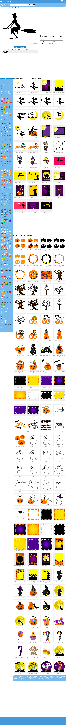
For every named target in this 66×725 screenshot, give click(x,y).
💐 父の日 (3, 85)
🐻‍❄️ (10, 127)
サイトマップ (4, 717)
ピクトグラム (4, 329)
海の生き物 (3, 150)
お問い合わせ (23, 717)
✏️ (10, 234)
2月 (9, 93)
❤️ (5, 246)
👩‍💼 (5, 228)
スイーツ (3, 178)
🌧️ (5, 115)
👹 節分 (2, 307)
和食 (2, 169)
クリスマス (3, 295)
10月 (6, 92)
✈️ (10, 214)
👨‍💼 (2, 228)
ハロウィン (10, 7)
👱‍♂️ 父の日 (3, 313)
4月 (6, 89)
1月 (6, 93)
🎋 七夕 (2, 84)
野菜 (2, 191)
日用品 (5, 268)
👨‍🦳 (5, 222)
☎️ (5, 270)
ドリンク (3, 185)
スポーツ (2, 252)
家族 (2, 218)
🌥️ (2, 115)
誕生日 (2, 290)
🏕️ (7, 260)
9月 (3, 92)
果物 (4, 191)
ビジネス (2, 226)
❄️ (7, 115)
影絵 (9, 121)
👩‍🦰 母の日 (3, 312)
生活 (4, 218)
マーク (6, 274)
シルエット (3, 328)
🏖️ (10, 117)
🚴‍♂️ (10, 212)
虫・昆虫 (3, 159)
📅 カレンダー (4, 95)
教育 (2, 232)
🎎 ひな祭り (3, 309)
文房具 (5, 232)
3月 (3, 89)
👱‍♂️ (2, 222)
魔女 (13, 7)
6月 (3, 91)
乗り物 (2, 207)
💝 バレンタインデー (5, 308)
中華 (8, 169)
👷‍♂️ (7, 228)
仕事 (6, 226)
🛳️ (5, 216)
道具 (8, 268)
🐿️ (5, 133)
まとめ (63, 1)
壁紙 (2, 327)
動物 (2, 121)
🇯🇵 (7, 278)
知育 (9, 232)
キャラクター (3, 280)
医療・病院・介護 (4, 242)
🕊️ (10, 145)
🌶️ (10, 197)
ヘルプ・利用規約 (13, 717)
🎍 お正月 (3, 306)
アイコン (2, 274)
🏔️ (7, 117)
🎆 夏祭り (3, 316)
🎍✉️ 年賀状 (4, 322)
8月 (8, 91)
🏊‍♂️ (10, 258)
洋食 (5, 169)
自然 (6, 97)
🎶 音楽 (2, 262)
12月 (4, 93)
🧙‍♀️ (10, 302)
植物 (3, 97)
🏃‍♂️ (7, 238)
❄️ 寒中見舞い (4, 320)
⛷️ (2, 260)
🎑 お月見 (3, 317)
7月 (6, 91)
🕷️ (5, 304)
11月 (9, 92)
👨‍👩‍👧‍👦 (2, 224)
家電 (2, 268)
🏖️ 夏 (2, 82)
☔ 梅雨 (2, 86)
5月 (8, 89)
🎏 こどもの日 (4, 311)
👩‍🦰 (10, 220)
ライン (4, 326)
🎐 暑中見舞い (4, 321)
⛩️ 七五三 (3, 318)
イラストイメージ (3, 7)
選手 (6, 252)
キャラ (4, 121)
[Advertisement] (12, 21)
